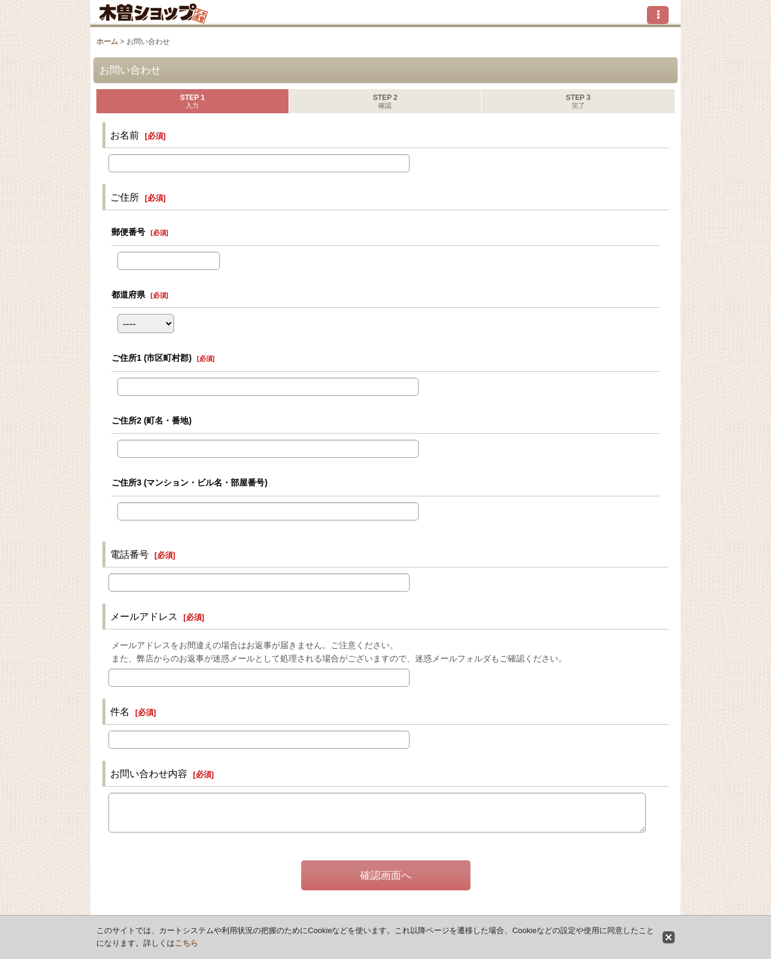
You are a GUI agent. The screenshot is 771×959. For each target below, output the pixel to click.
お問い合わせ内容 (148, 773)
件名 (120, 711)
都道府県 (128, 294)
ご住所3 (189, 482)
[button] (658, 15)
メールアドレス (144, 616)
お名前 (124, 135)
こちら (186, 943)
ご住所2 (151, 420)
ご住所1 (151, 358)
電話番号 (129, 554)
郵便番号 (128, 232)
